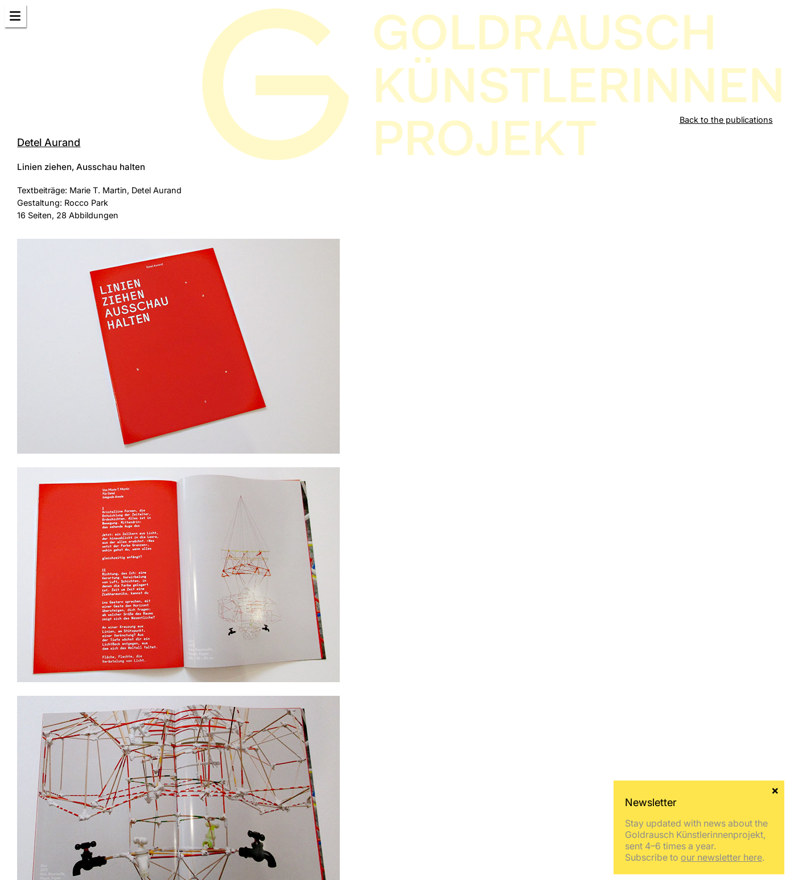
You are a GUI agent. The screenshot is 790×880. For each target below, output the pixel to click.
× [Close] (775, 789)
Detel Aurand (48, 142)
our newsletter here (721, 857)
